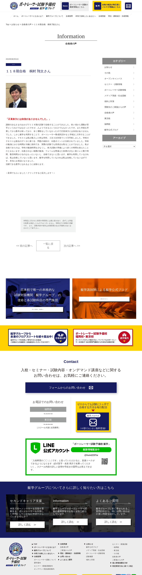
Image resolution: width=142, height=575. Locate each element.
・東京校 (115, 558)
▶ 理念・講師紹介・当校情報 (69, 561)
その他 (107, 73)
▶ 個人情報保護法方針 (119, 570)
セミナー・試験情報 (113, 84)
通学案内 (37, 570)
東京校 (107, 118)
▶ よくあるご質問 (65, 567)
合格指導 (69, 16)
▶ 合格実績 (62, 551)
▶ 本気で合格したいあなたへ (43, 561)
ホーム (16, 16)
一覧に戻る (48, 247)
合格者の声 (16, 65)
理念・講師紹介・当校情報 (118, 16)
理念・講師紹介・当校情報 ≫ (38, 311)
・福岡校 (115, 555)
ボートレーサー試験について (45, 567)
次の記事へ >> (72, 247)
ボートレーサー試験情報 (115, 90)
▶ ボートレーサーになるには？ (44, 555)
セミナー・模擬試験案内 (43, 573)
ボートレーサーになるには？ (32, 16)
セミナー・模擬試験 (119, 552)
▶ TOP (34, 552)
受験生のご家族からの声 (115, 107)
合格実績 (102, 16)
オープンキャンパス (113, 78)
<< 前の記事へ (24, 247)
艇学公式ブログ (111, 130)
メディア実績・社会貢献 (115, 96)
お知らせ (108, 67)
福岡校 (107, 124)
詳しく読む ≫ (27, 532)
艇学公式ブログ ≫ (104, 301)
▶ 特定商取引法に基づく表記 (121, 573)
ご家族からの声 (66, 558)
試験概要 (89, 564)
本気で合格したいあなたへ (85, 16)
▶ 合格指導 (36, 564)
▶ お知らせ (88, 551)
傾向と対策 (109, 101)
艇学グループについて (54, 16)
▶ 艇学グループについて (41, 558)
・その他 (115, 561)
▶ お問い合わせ (64, 564)
